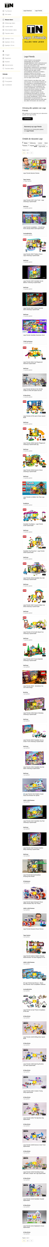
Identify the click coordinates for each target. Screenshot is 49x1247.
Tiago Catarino (26, 179)
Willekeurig (32, 143)
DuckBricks (26, 503)
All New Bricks (26, 395)
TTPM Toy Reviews (27, 341)
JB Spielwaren (26, 881)
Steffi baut (25, 206)
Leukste (40, 143)
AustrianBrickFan (27, 233)
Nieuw (25, 143)
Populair (32, 145)
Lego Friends (42, 146)
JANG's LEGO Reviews (29, 800)
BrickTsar (25, 692)
